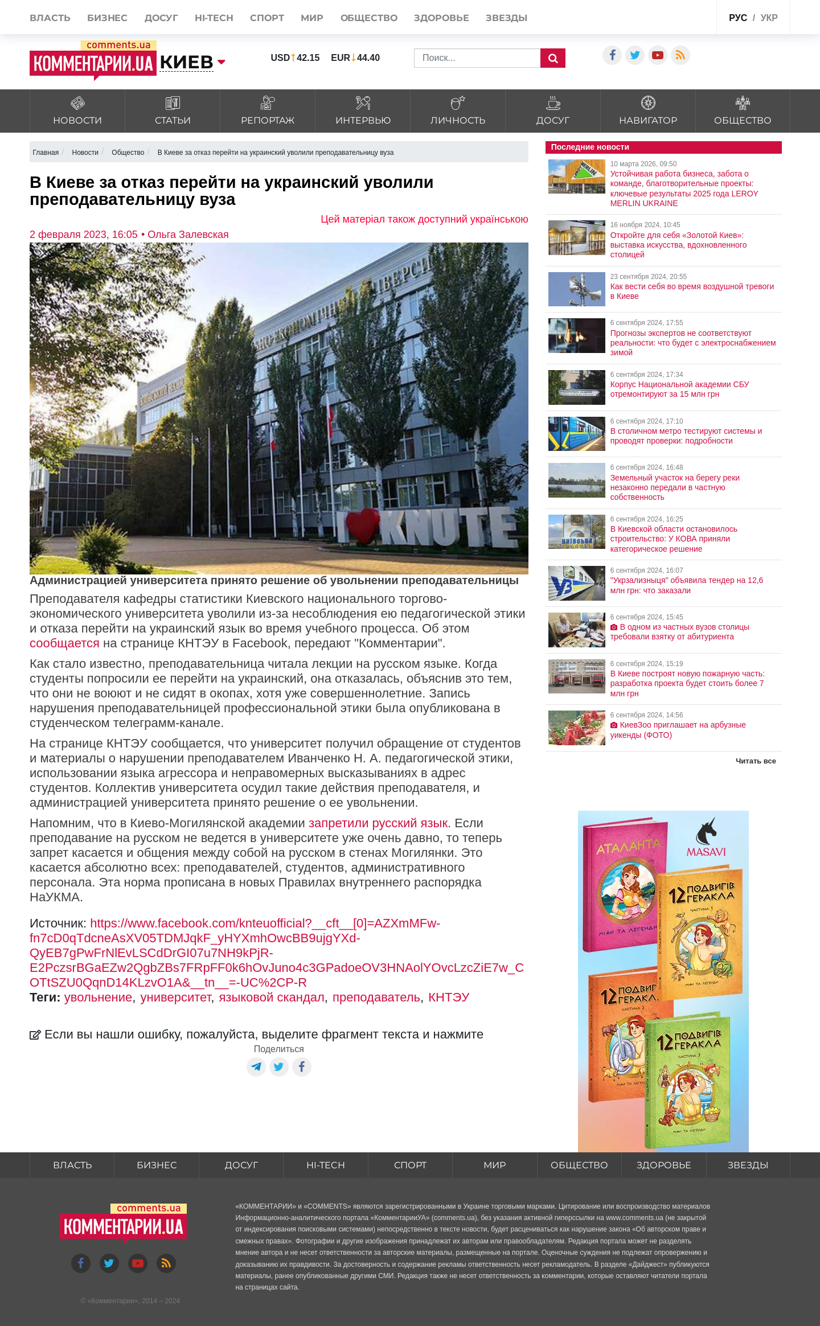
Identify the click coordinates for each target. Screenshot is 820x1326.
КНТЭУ (448, 997)
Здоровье (441, 18)
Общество (369, 18)
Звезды (506, 18)
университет (176, 997)
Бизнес (107, 18)
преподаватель (376, 997)
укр (769, 18)
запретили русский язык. (380, 823)
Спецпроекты (679, 16)
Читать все (756, 761)
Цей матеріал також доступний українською (424, 219)
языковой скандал (271, 997)
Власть (50, 18)
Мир (312, 18)
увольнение (98, 997)
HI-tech (214, 18)
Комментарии (112, 1301)
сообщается (65, 643)
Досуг (161, 18)
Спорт (267, 18)
